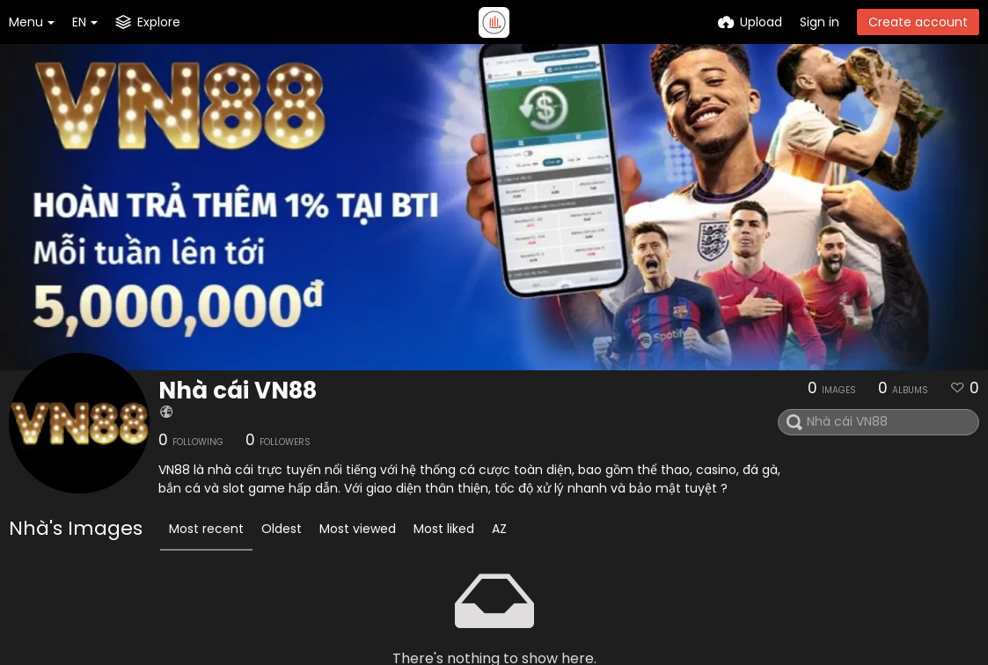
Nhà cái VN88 (237, 390)
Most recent (206, 528)
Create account (918, 22)
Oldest (281, 528)
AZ (499, 528)
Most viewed (357, 528)
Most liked (443, 528)
